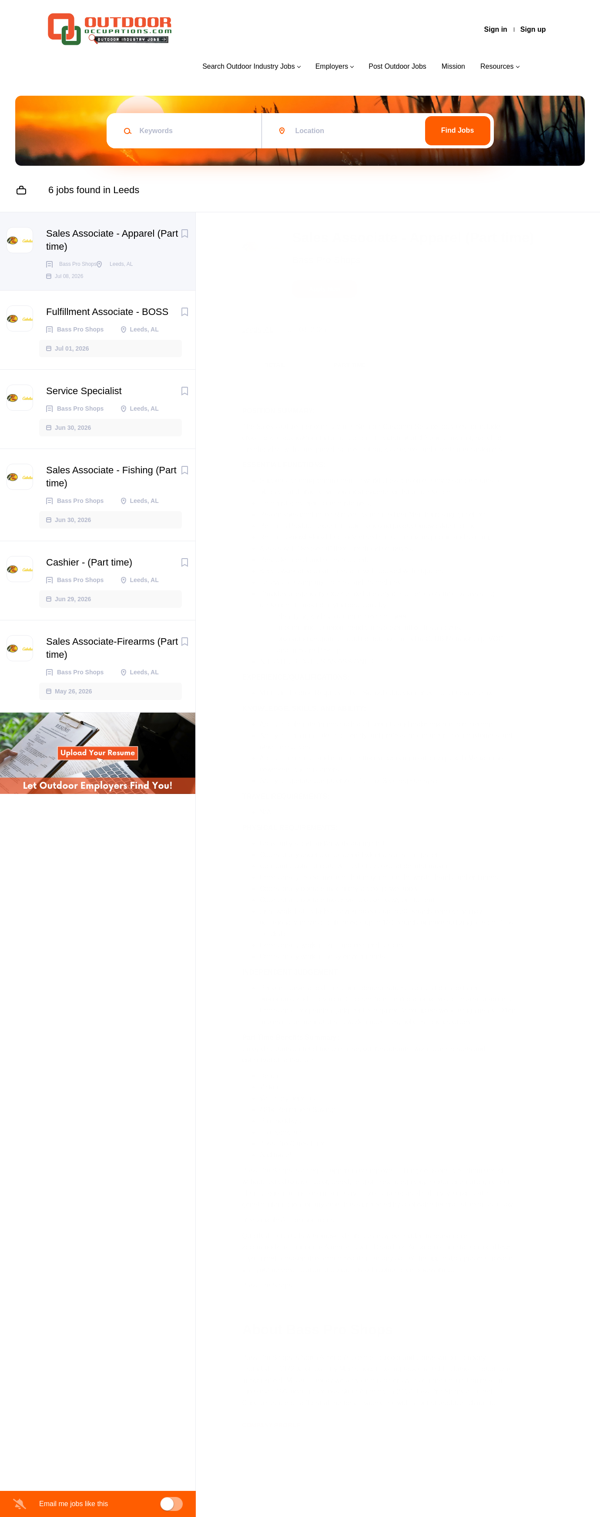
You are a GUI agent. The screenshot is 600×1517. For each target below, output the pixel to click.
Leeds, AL (261, 349)
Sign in (495, 29)
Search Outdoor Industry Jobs (248, 66)
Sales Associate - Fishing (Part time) (111, 490)
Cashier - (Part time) (89, 576)
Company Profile (275, 1479)
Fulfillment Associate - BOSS (107, 325)
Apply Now (328, 308)
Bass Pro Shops (330, 280)
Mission (453, 66)
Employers (332, 66)
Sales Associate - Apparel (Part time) (112, 240)
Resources (496, 66)
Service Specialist (84, 404)
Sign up (533, 29)
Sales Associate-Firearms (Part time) (112, 662)
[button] (531, 310)
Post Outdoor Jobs (397, 66)
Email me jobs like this (73, 1503)
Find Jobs (457, 130)
